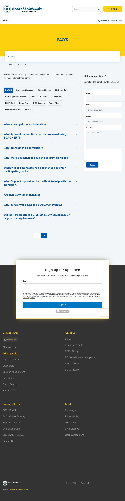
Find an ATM (9, 390)
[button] (103, 20)
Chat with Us (9, 347)
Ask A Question (10, 353)
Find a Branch (10, 384)
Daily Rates (8, 378)
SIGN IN (112, 9)
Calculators (8, 365)
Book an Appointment (14, 372)
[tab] (8, 90)
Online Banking (116, 21)
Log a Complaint (11, 359)
